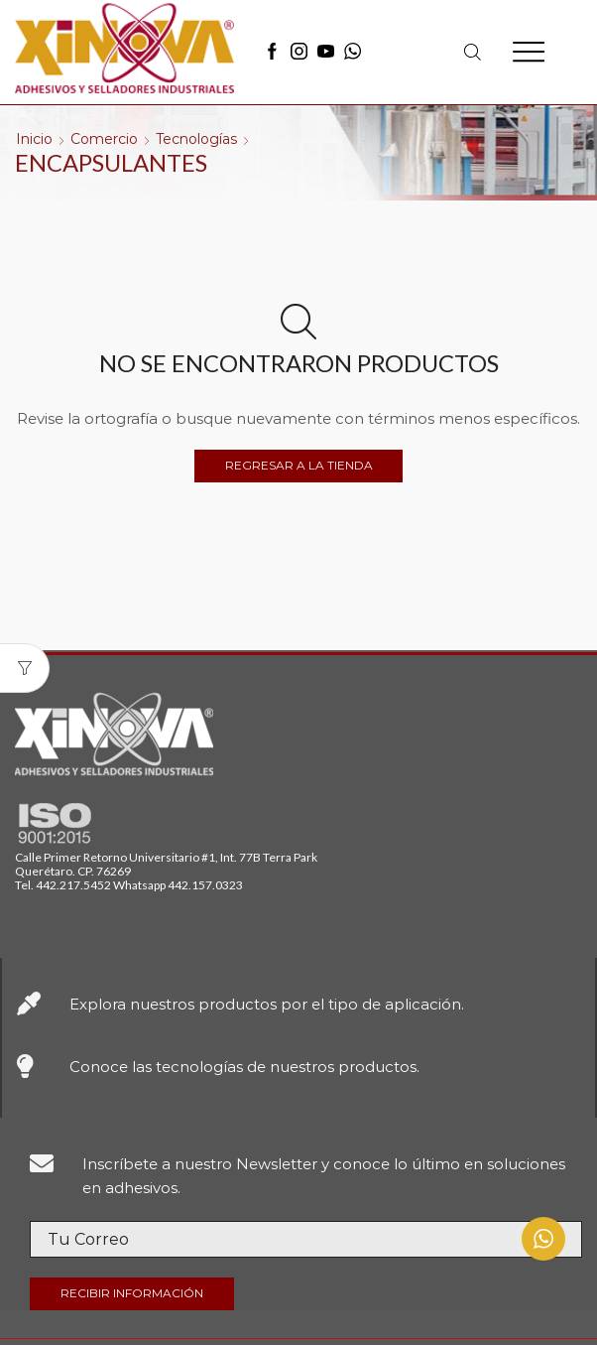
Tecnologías (196, 139)
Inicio (34, 139)
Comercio (104, 139)
